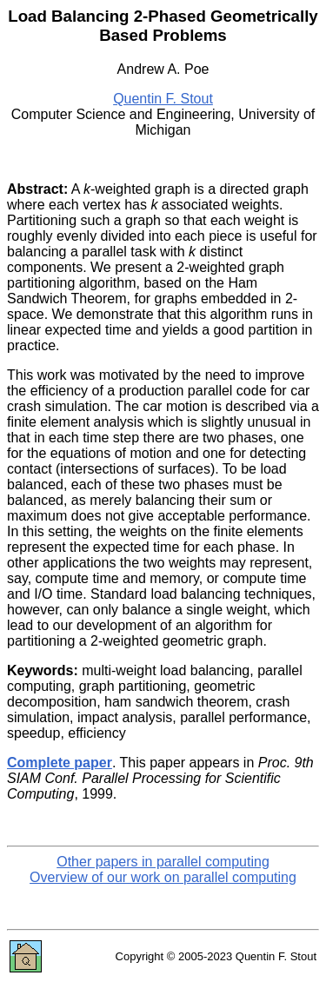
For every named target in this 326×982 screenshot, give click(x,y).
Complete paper (59, 762)
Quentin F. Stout (163, 98)
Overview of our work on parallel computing (163, 877)
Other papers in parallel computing (163, 861)
